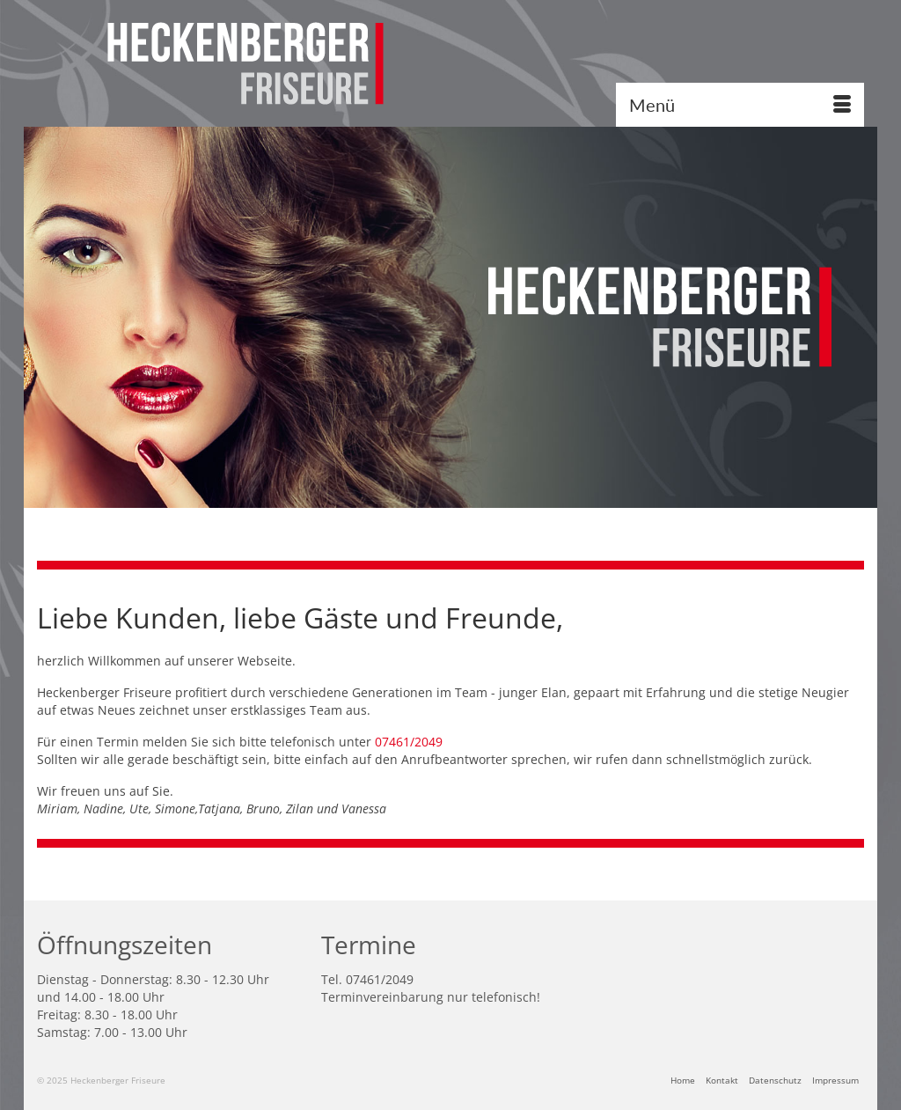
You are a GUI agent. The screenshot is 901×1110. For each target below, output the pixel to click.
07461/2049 (410, 741)
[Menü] (740, 105)
